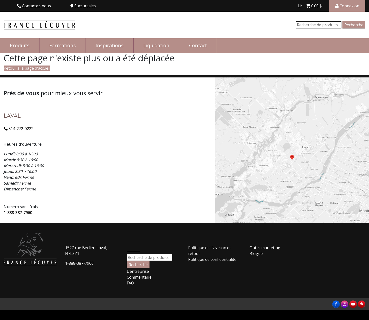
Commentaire (139, 277)
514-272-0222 (18, 128)
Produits (19, 45)
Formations (62, 45)
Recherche (353, 25)
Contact (198, 45)
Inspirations (110, 45)
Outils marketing (265, 247)
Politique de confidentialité (212, 259)
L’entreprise (138, 271)
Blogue (256, 253)
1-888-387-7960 (18, 212)
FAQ (130, 283)
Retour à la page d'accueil (27, 68)
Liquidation (156, 45)
